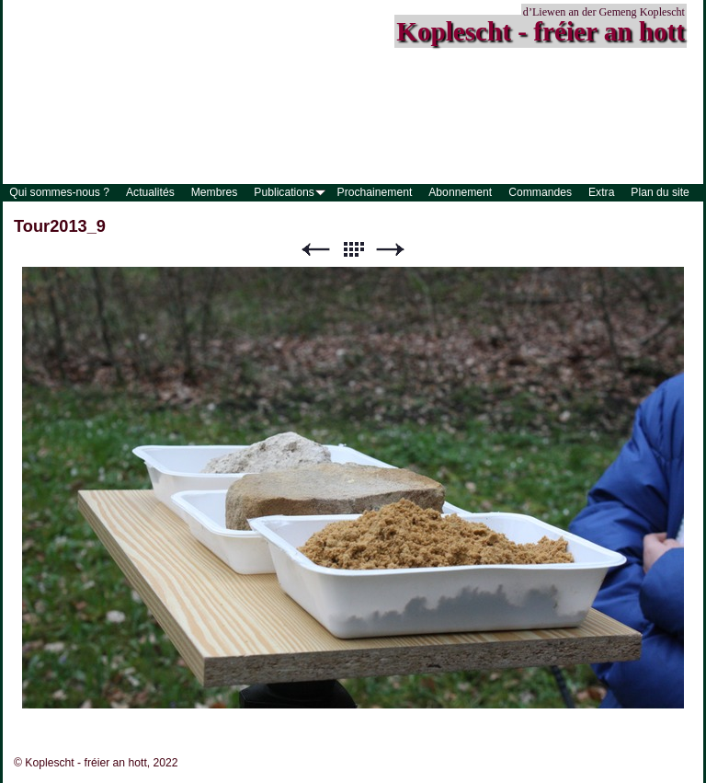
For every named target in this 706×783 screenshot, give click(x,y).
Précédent (315, 249)
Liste (353, 249)
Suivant (390, 249)
